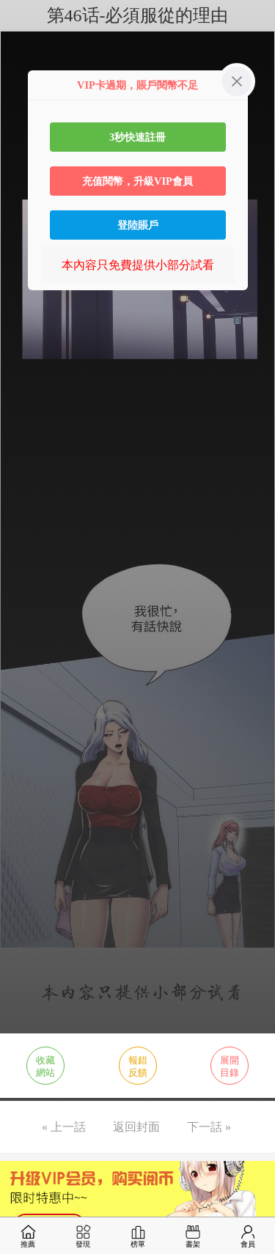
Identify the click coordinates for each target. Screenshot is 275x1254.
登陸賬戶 (137, 225)
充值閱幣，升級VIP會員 (137, 181)
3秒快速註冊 (137, 137)
